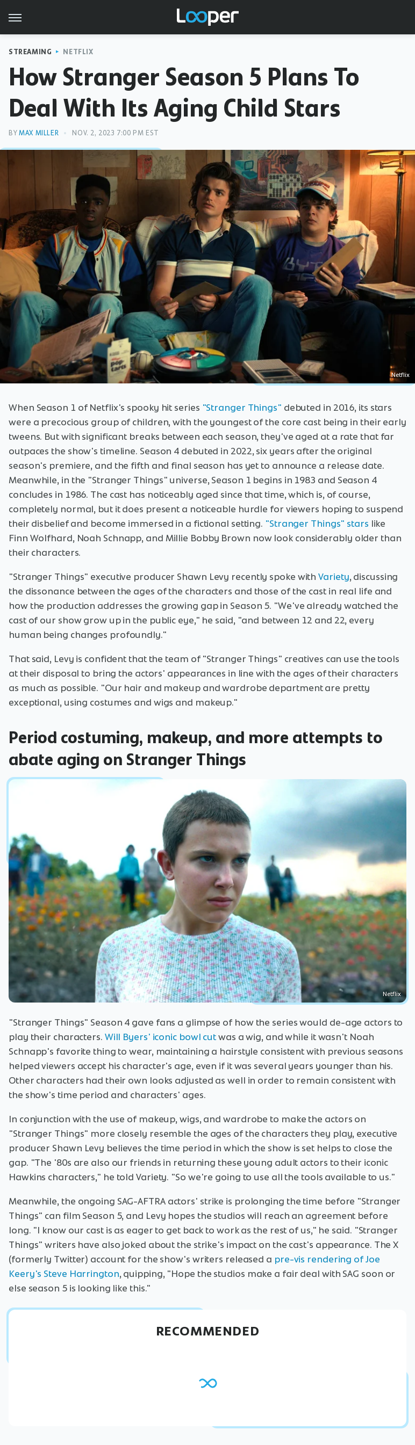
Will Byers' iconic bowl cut (160, 1036)
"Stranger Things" (242, 407)
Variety (333, 576)
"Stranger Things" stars (317, 523)
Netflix (78, 51)
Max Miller (39, 132)
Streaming (30, 51)
